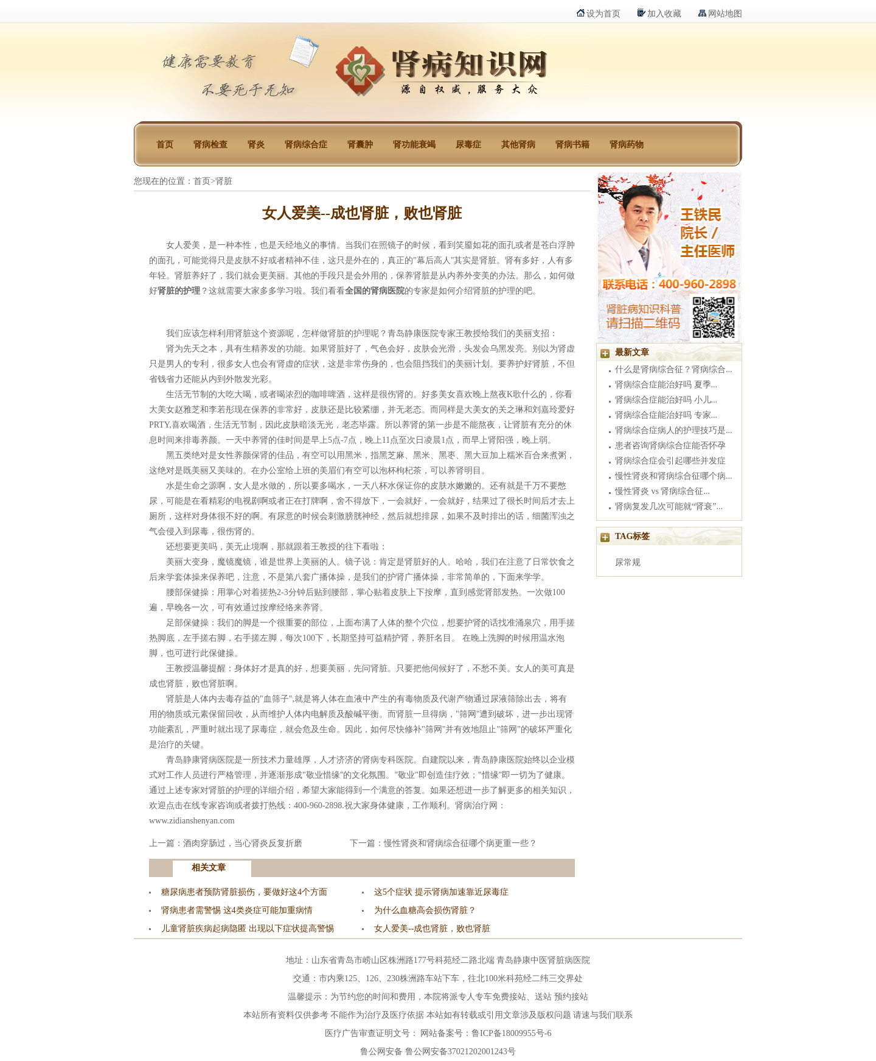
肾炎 (256, 144)
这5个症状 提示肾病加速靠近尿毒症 (441, 892)
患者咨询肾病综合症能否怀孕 (670, 445)
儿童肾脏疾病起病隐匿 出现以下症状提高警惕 (247, 928)
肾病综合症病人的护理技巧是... (673, 430)
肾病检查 (210, 144)
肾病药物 (627, 144)
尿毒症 (468, 144)
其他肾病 (518, 144)
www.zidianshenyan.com (192, 820)
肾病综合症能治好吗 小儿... (666, 399)
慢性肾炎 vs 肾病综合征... (662, 491)
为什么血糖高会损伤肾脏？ (425, 910)
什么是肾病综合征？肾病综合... (673, 369)
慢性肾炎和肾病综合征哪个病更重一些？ (460, 843)
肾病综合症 (306, 144)
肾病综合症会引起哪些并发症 (670, 460)
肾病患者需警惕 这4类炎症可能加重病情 (237, 910)
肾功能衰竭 (414, 144)
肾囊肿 (360, 144)
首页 (164, 144)
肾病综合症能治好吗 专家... (666, 415)
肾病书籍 (572, 144)
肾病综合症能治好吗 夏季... (666, 384)
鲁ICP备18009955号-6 (511, 1033)
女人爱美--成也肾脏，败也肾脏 (432, 928)
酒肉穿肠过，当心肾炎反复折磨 (242, 843)
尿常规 (628, 562)
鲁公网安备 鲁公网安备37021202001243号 (438, 1051)
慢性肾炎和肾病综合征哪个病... (673, 476)
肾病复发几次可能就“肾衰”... (669, 506)
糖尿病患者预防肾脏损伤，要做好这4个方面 (244, 892)
